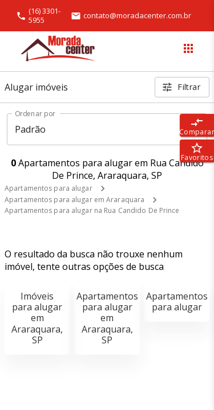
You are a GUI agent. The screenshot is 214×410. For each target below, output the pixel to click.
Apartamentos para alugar (48, 188)
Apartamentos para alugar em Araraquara (74, 199)
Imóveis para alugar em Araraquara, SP (37, 318)
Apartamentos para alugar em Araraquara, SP (107, 318)
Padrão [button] (30, 129)
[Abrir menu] (188, 48)
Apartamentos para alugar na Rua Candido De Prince (92, 210)
